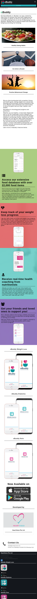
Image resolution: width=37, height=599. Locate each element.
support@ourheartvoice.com (8, 576)
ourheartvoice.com (5, 575)
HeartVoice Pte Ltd (18, 549)
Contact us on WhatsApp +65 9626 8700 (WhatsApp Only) (21, 566)
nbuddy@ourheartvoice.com (14, 565)
